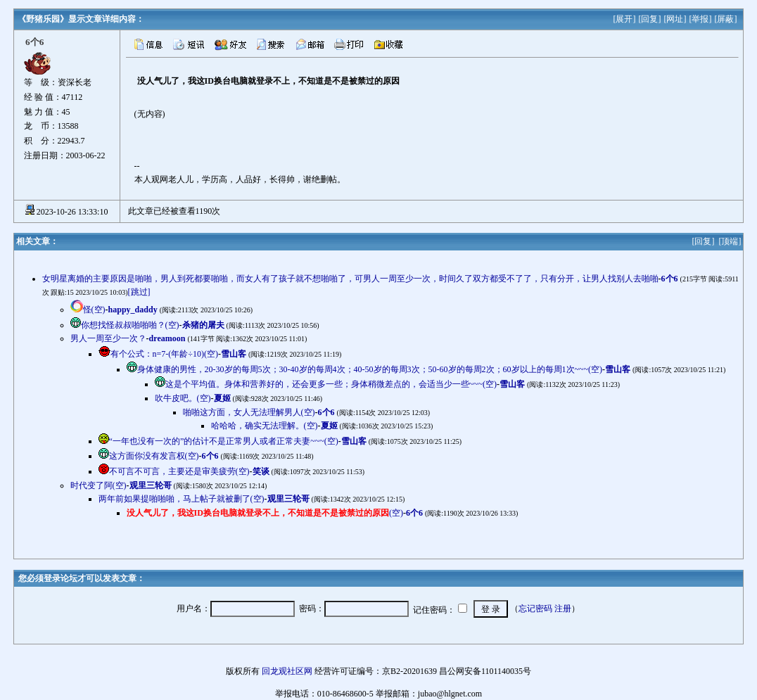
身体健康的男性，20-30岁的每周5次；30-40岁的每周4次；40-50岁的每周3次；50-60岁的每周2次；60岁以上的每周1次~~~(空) (369, 369)
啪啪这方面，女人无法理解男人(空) (249, 412)
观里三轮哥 (150, 485)
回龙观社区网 (287, 671)
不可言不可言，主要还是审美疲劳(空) (179, 471)
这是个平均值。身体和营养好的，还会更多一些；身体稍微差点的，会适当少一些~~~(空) (331, 384)
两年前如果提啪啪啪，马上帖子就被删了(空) (181, 499)
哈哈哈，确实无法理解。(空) (264, 426)
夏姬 (222, 398)
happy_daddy (133, 309)
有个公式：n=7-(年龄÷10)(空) (164, 354)
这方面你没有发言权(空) (154, 456)
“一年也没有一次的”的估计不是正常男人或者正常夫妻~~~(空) (223, 441)
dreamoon (167, 338)
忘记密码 (535, 608)
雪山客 (233, 354)
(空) (265, 513)
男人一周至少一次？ (108, 338)
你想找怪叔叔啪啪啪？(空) (130, 325)
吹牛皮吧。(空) (183, 398)
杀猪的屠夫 (203, 325)
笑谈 (261, 471)
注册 (562, 608)
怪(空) (94, 309)
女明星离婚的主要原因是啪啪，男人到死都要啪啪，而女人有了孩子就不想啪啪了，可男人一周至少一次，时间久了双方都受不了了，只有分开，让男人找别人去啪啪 (350, 279)
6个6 (669, 279)
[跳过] (139, 292)
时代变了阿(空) (98, 485)
